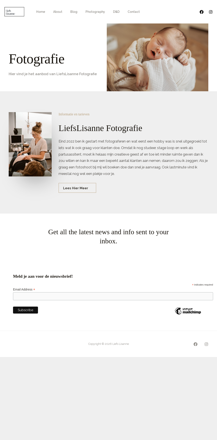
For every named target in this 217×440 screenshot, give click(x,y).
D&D (107, 11)
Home (39, 11)
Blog (68, 11)
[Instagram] (211, 12)
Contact (123, 11)
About (54, 11)
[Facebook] (202, 12)
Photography (88, 11)
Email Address (24, 289)
